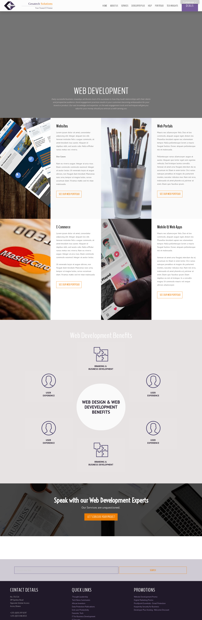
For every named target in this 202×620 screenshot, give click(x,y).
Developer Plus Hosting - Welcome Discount (151, 610)
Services (124, 5)
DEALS (190, 6)
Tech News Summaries (81, 600)
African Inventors (78, 603)
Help (150, 5)
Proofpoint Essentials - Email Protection (150, 603)
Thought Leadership (80, 597)
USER (49, 394)
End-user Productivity (80, 610)
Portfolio (159, 5)
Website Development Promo (145, 597)
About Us (114, 5)
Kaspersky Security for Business (146, 606)
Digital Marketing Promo (143, 600)
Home (104, 5)
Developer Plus (138, 5)
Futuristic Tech (77, 613)
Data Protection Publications (83, 606)
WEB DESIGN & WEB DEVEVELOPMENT (101, 406)
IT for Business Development (83, 616)
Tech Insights (172, 5)
